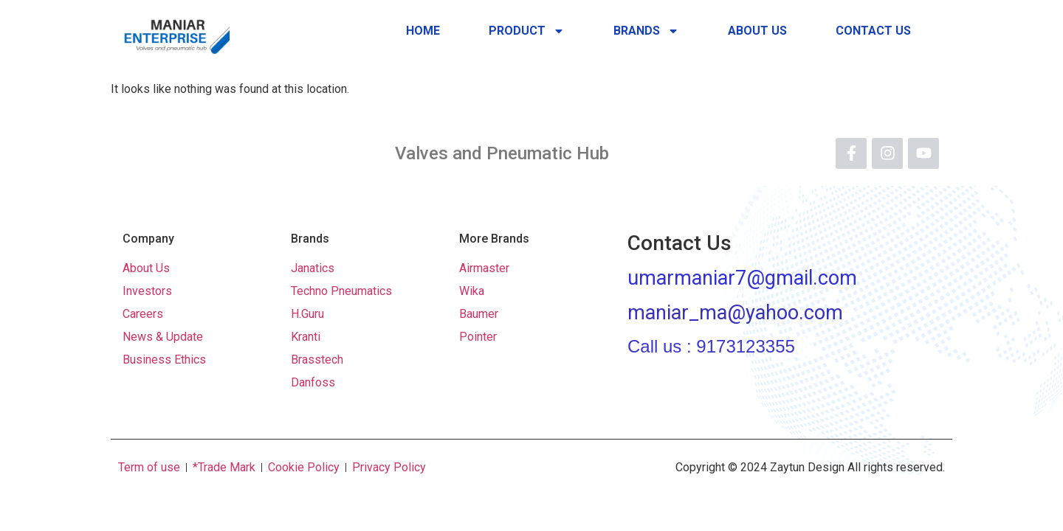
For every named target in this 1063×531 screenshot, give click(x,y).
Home (423, 31)
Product (527, 31)
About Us (757, 31)
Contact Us (873, 31)
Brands (646, 31)
